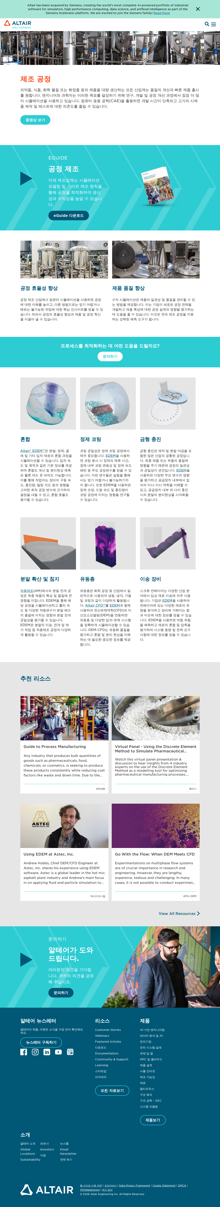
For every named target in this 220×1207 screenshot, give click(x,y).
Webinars (102, 1035)
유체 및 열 (146, 1053)
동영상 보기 (35, 120)
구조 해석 (146, 1094)
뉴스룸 (64, 1143)
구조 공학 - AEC (151, 1100)
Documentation (106, 1053)
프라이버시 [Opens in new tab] (110, 1185)
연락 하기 (66, 1159)
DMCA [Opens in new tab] (182, 1185)
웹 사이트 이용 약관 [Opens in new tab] (91, 1185)
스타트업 (100, 1071)
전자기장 (145, 1041)
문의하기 (110, 356)
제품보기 (152, 1120)
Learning (101, 1065)
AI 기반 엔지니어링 (152, 1029)
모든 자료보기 (112, 1090)
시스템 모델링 (149, 1106)
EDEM (111, 455)
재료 (143, 1083)
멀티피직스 (147, 1088)
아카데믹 (100, 1077)
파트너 (44, 1143)
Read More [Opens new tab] (162, 13)
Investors (47, 1149)
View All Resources (177, 913)
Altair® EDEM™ (32, 451)
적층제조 (26, 590)
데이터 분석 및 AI (151, 1035)
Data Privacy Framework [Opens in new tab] (134, 1185)
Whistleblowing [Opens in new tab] (90, 1189)
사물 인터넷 (147, 1071)
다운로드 (100, 1047)
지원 (43, 1155)
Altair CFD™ (95, 605)
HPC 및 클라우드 (151, 1059)
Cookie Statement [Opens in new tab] (164, 1185)
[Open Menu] (213, 25)
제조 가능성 (147, 1077)
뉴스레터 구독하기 (41, 1042)
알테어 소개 (27, 1143)
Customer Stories (108, 1029)
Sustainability (30, 1159)
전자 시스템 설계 (150, 1047)
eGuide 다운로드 (69, 215)
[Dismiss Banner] (198, 9)
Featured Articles (108, 1041)
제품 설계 (146, 1065)
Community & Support (111, 1059)
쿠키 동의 (107, 1189)
